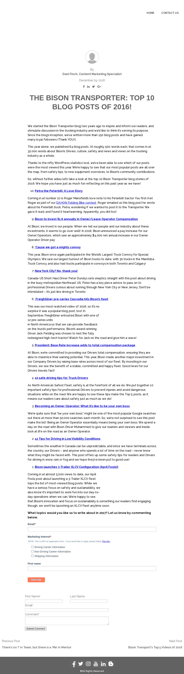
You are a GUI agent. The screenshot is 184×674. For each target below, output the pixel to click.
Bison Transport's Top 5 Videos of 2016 (155, 644)
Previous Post (11, 638)
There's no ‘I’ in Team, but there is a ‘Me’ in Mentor (36, 644)
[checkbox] (92, 548)
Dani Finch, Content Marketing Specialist (92, 53)
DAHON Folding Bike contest (63, 186)
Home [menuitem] (150, 12)
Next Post (175, 638)
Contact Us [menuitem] (170, 12)
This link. (106, 538)
